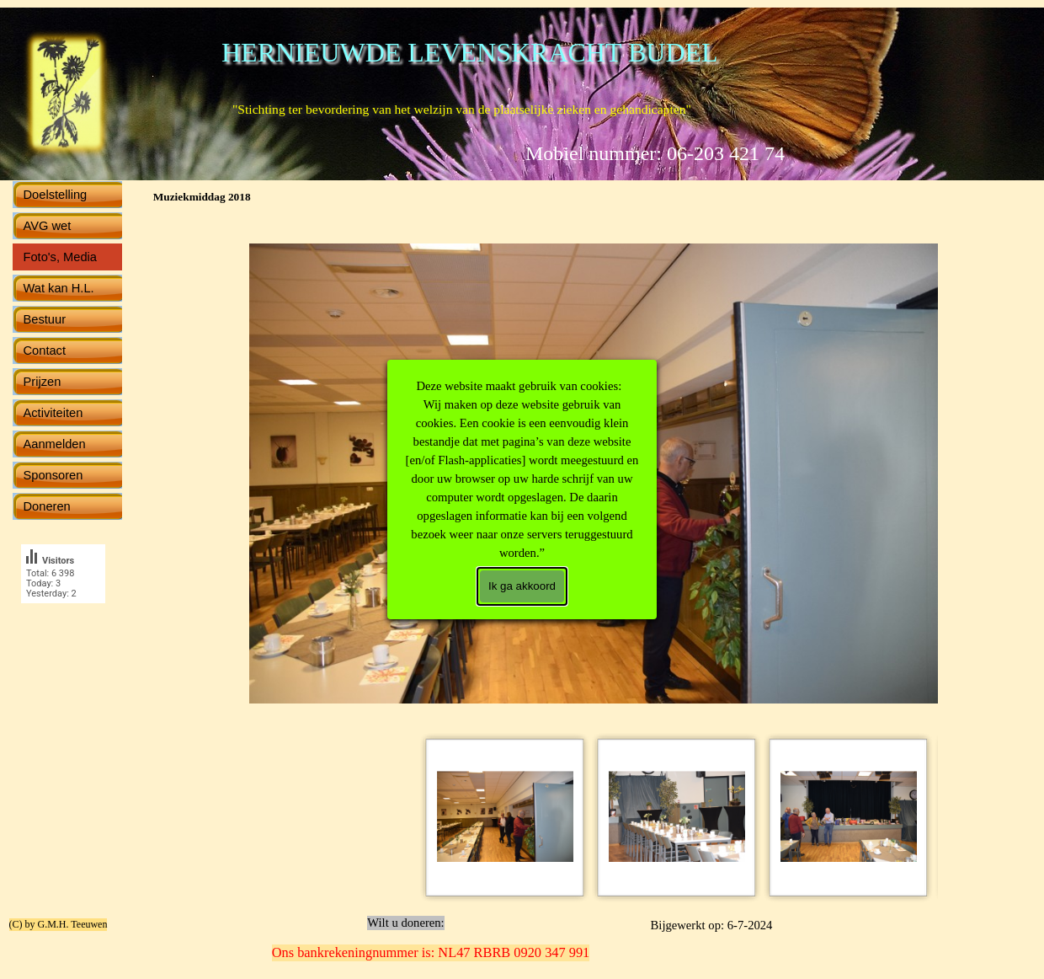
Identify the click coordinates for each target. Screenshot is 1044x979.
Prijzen (42, 381)
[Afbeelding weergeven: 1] (505, 817)
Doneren (47, 506)
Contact (45, 350)
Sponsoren (53, 475)
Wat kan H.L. (59, 288)
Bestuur (45, 319)
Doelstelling (56, 194)
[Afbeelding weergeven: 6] (849, 817)
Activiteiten (53, 413)
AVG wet (48, 226)
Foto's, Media (61, 257)
